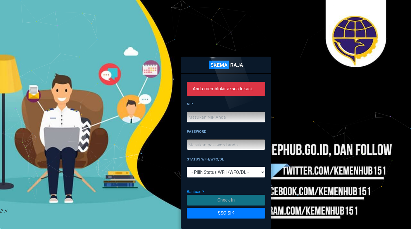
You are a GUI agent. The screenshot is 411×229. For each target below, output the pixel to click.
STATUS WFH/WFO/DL (205, 159)
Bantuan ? (195, 191)
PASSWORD (196, 131)
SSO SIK (226, 213)
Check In (225, 200)
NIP (190, 104)
